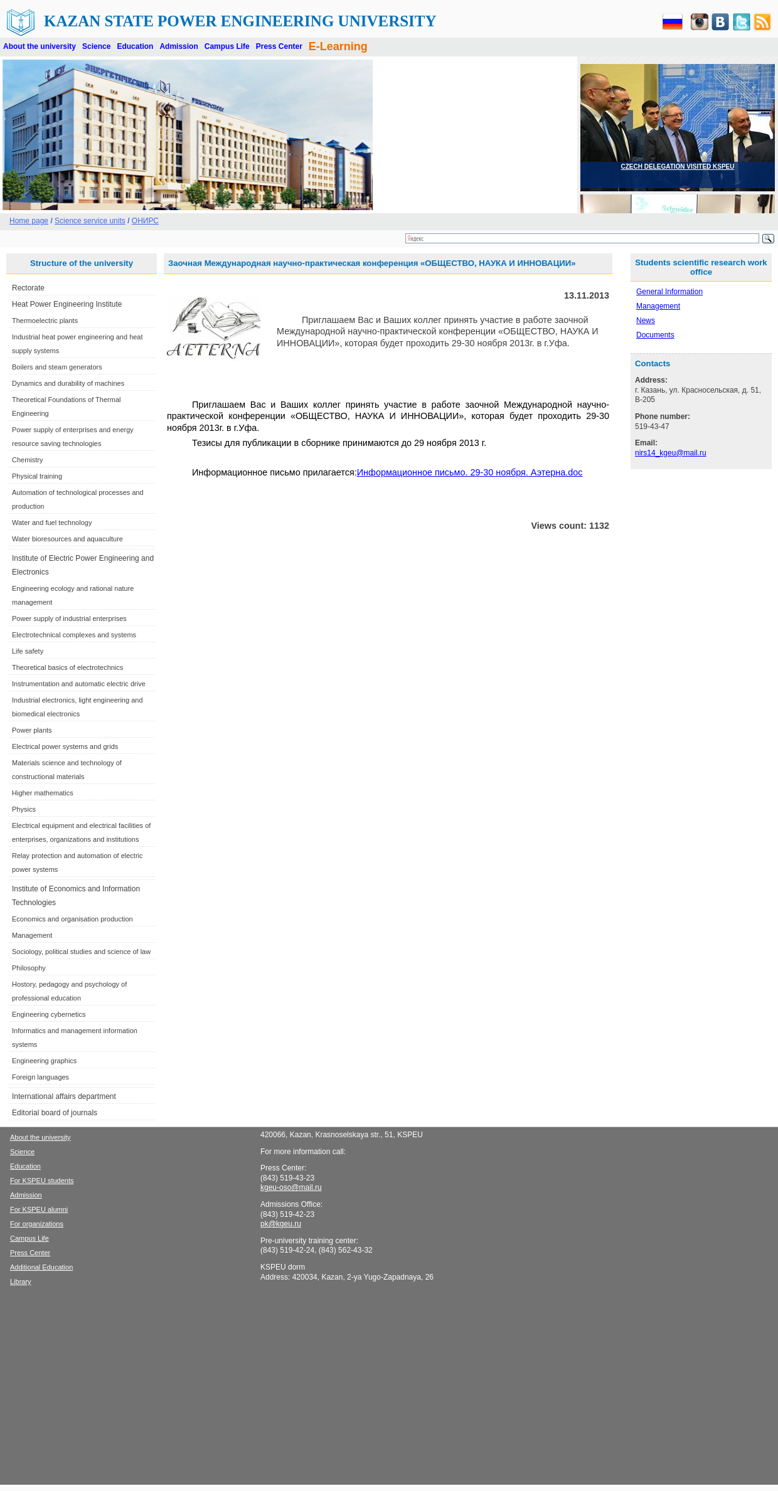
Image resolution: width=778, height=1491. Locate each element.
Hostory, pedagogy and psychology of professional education (69, 991)
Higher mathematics (42, 793)
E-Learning (338, 46)
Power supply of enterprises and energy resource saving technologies (73, 436)
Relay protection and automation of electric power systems (77, 862)
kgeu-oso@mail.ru (291, 1187)
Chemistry (27, 460)
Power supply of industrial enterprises (69, 618)
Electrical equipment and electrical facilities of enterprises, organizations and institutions (81, 832)
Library (20, 1281)
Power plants (32, 730)
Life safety (27, 651)
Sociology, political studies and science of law (81, 951)
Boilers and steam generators (57, 367)
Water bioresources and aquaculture (67, 539)
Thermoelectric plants (45, 320)
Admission (178, 46)
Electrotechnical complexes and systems (74, 635)
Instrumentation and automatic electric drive (79, 683)
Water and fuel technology (52, 522)
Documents (655, 335)
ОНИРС (145, 220)
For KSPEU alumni (39, 1209)
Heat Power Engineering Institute (67, 304)
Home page (28, 220)
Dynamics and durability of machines (68, 383)
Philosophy (29, 968)
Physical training (37, 476)
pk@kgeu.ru (280, 1223)
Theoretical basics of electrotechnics (67, 667)
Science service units (90, 220)
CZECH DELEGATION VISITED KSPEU (678, 166)
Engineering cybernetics (48, 1014)
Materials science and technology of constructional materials (67, 769)
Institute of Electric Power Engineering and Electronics (83, 565)
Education (135, 46)
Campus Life (227, 46)
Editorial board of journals (54, 1112)
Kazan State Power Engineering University (240, 21)
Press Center (279, 46)
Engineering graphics (44, 1060)
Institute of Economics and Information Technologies (76, 895)
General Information (669, 291)
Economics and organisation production (72, 919)
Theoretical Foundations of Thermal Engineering (66, 406)
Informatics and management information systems (74, 1037)
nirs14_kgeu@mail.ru (670, 452)
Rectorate (28, 288)
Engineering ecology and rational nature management (73, 595)
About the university (39, 46)
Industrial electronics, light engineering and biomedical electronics (77, 707)
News (645, 320)
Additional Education (41, 1267)
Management (32, 935)
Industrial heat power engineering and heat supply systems (77, 343)
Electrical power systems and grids (65, 746)
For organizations (36, 1224)
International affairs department (64, 1096)
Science (96, 46)
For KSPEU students (42, 1180)
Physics (24, 809)
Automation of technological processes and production (78, 499)
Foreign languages (40, 1077)
